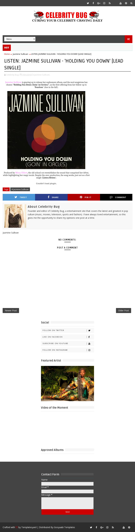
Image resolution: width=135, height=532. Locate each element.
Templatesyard (28, 527)
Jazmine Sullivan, (42, 74)
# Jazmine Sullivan (20, 189)
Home (7, 54)
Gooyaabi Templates (64, 527)
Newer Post (11, 310)
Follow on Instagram (68, 350)
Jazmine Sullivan (20, 54)
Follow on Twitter (68, 330)
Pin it (85, 197)
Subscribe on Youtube (68, 343)
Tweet (20, 197)
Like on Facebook (68, 337)
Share (53, 197)
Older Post (123, 310)
